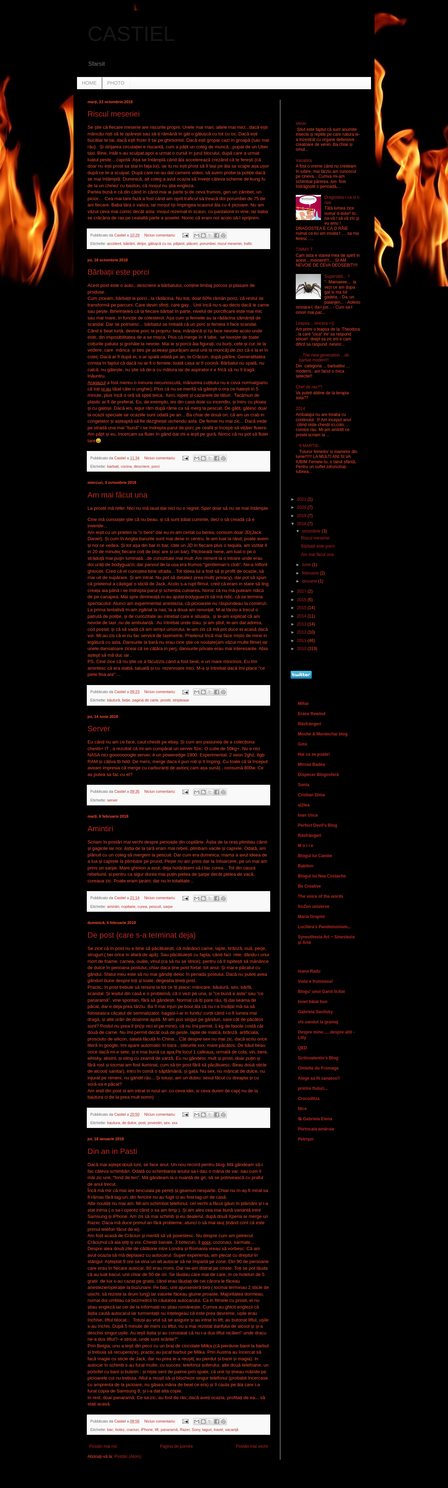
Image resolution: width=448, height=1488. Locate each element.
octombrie (312, 531)
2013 (302, 624)
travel (218, 1429)
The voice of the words (320, 896)
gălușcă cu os (159, 243)
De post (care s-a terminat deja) (142, 935)
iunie (307, 564)
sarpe (168, 906)
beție (126, 700)
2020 (302, 507)
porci (156, 466)
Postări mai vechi (252, 1446)
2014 (300, 408)
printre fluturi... (313, 1088)
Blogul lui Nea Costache (322, 876)
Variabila (304, 160)
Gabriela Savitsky (315, 1011)
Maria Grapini (311, 916)
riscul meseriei (230, 243)
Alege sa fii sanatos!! (319, 1078)
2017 (302, 591)
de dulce (129, 1123)
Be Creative (309, 886)
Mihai (303, 703)
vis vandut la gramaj (318, 1022)
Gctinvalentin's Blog (318, 1058)
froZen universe (313, 906)
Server (99, 728)
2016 (302, 599)
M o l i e (305, 845)
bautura (113, 1123)
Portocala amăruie (316, 1129)
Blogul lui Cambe (315, 855)
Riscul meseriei (114, 114)
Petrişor (306, 1139)
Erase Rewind (312, 713)
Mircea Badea (311, 764)
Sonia (303, 784)
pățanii (178, 243)
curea (142, 906)
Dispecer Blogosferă (318, 774)
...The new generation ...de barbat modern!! (324, 357)
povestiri (155, 1123)
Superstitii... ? (337, 276)
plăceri (192, 243)
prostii (166, 700)
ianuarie (310, 581)
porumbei (208, 243)
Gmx (302, 744)
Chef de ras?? (309, 387)
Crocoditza (309, 1098)
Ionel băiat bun (313, 1001)
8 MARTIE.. (310, 445)
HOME (89, 83)
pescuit (155, 906)
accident (114, 243)
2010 (302, 648)
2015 (302, 607)
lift (157, 1429)
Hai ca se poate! (314, 754)
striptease (181, 700)
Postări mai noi (103, 1446)
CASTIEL (131, 33)
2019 (302, 515)
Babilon (305, 865)
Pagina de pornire (176, 1446)
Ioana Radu (309, 971)
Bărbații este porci (118, 272)
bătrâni (129, 243)
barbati (113, 466)
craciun (133, 1429)
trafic (248, 243)
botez (119, 1429)
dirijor (141, 243)
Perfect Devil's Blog (317, 825)
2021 (302, 499)
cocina (126, 466)
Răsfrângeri (309, 723)
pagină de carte (145, 700)
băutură (113, 700)
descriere (141, 466)
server (112, 800)
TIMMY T (304, 249)
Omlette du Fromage (318, 1068)
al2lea (303, 805)
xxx (174, 1123)
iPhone (147, 1429)
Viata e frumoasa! (315, 981)
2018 (302, 523)
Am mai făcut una (117, 495)
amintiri (113, 906)
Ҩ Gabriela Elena (315, 1118)
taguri (207, 1429)
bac (110, 1429)
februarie (311, 573)
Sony (196, 1429)
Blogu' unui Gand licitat (321, 991)
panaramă (169, 1429)
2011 (302, 640)
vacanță (231, 1429)
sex (167, 1123)
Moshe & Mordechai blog (323, 734)
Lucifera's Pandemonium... (324, 926)
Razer (185, 1429)
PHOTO (116, 83)
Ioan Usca (308, 815)
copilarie (128, 906)
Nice (302, 1108)
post (141, 1123)
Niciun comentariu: (160, 235)
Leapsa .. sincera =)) (315, 323)
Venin (301, 123)
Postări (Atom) (127, 1456)
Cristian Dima (311, 794)
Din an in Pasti (112, 1151)
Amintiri (100, 828)
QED (302, 1047)
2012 (302, 632)
